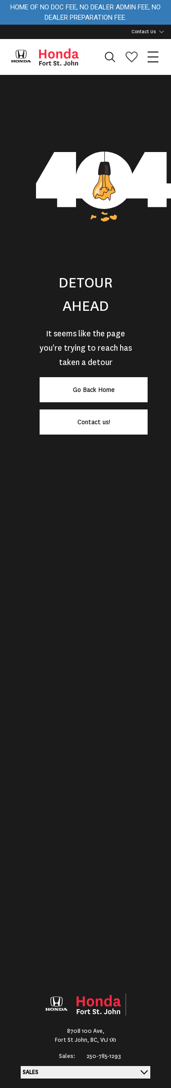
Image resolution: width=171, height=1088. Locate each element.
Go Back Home (94, 390)
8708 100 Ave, (85, 1031)
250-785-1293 (103, 1056)
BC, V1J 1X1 (103, 1040)
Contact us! (93, 422)
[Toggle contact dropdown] (161, 32)
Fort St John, (72, 1040)
